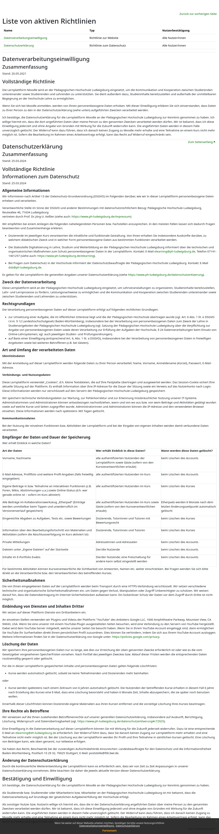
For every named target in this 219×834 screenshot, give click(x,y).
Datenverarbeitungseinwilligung (97, 825)
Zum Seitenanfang (201, 142)
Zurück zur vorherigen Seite (198, 14)
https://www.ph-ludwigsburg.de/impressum (101, 216)
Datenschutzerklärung (128, 825)
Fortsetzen (109, 830)
